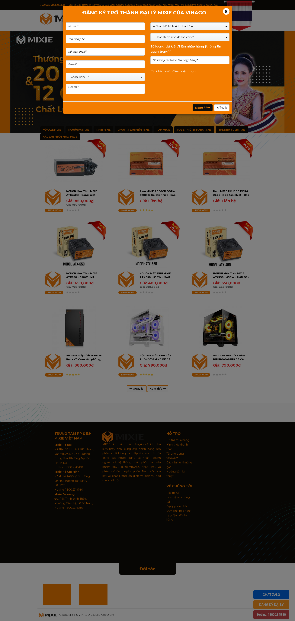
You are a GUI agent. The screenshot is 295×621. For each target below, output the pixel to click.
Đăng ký (202, 107)
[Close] (226, 11)
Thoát (222, 107)
